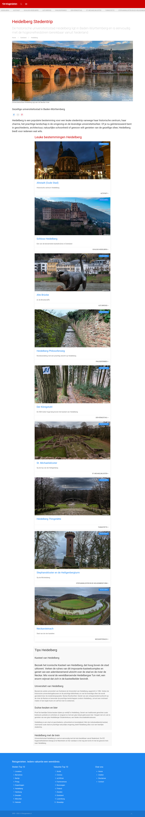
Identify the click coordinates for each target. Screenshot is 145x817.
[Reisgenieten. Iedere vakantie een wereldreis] (9, 4)
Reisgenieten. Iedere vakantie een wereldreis (36, 761)
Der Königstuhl (76, 10)
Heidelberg (5, 10)
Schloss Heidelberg (31, 10)
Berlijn (17, 778)
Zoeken (101, 775)
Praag (17, 782)
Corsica (59, 775)
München (18, 799)
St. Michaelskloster (93, 10)
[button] (26, 4)
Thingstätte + (103, 527)
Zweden (59, 792)
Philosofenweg (61, 10)
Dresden (18, 795)
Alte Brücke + (103, 305)
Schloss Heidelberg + (100, 249)
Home (14, 37)
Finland (59, 789)
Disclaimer (102, 778)
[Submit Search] (21, 4)
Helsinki (18, 802)
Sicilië (59, 771)
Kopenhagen (19, 785)
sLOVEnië (60, 778)
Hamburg (18, 792)
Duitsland (23, 37)
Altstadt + (104, 193)
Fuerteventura (62, 782)
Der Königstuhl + (102, 417)
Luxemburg (61, 799)
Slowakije (60, 802)
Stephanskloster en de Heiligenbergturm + (92, 583)
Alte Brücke (46, 10)
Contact (101, 782)
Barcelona (18, 775)
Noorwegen (61, 785)
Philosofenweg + (102, 361)
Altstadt (16, 10)
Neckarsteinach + (101, 639)
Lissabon (18, 771)
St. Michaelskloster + (100, 473)
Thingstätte (109, 10)
